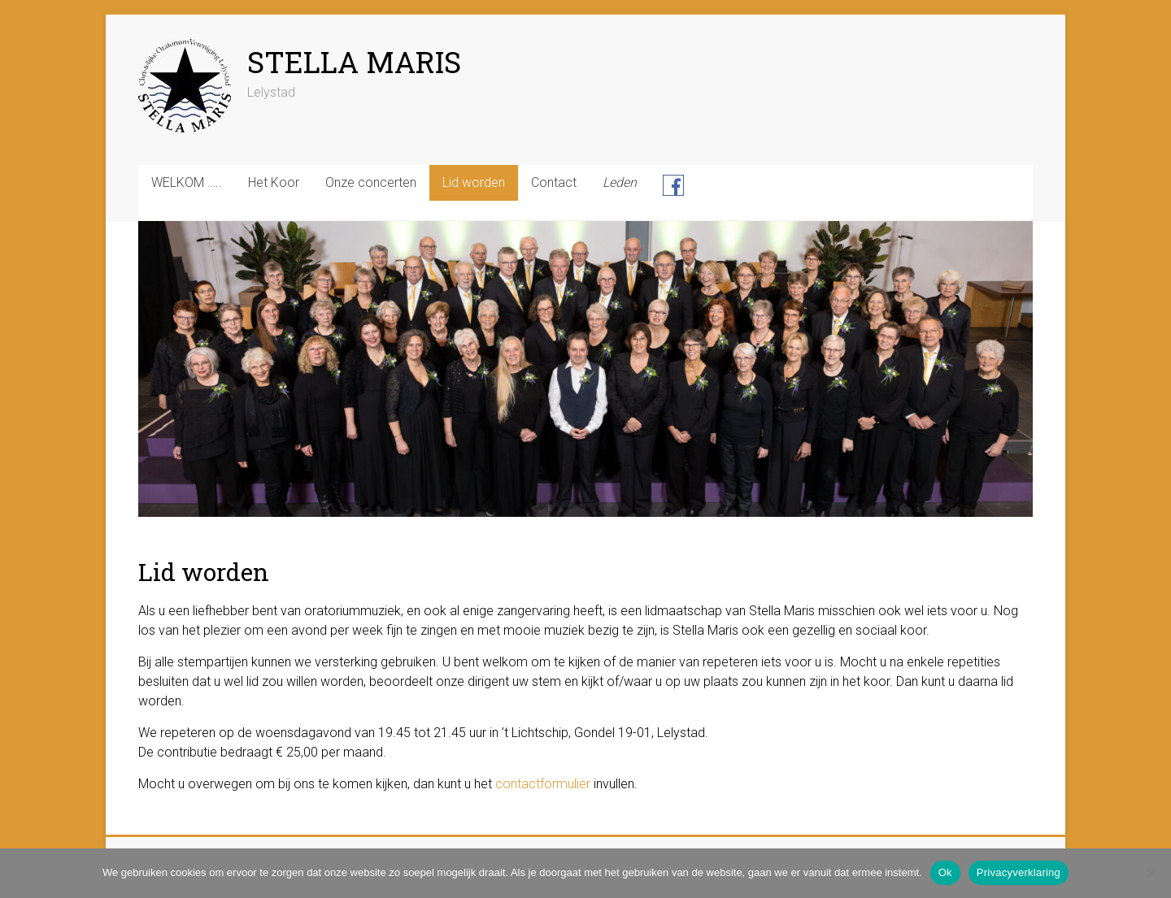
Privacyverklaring (1018, 872)
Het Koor (273, 182)
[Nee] (1151, 873)
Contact (554, 182)
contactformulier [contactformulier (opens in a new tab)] (542, 784)
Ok (945, 872)
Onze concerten (370, 182)
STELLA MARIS (354, 61)
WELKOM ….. (186, 182)
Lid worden (473, 182)
